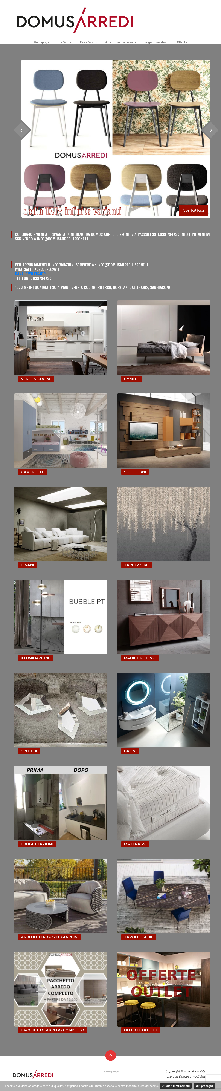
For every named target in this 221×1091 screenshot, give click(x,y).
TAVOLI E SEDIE (138, 937)
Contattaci (193, 210)
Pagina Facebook (156, 42)
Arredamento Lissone (120, 42)
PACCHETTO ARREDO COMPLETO (52, 1030)
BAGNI (130, 750)
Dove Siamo (88, 42)
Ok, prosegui (204, 1086)
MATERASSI (135, 844)
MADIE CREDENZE (140, 657)
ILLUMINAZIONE (35, 657)
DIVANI (27, 564)
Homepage (41, 42)
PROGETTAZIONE (37, 844)
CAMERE (132, 378)
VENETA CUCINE (36, 378)
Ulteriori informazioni (176, 1086)
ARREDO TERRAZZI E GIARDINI (50, 937)
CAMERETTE (32, 471)
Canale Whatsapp (30, 274)
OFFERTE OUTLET (141, 1030)
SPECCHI (29, 750)
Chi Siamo (65, 42)
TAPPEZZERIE (136, 564)
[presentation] (211, 130)
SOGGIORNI (135, 471)
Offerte (182, 42)
